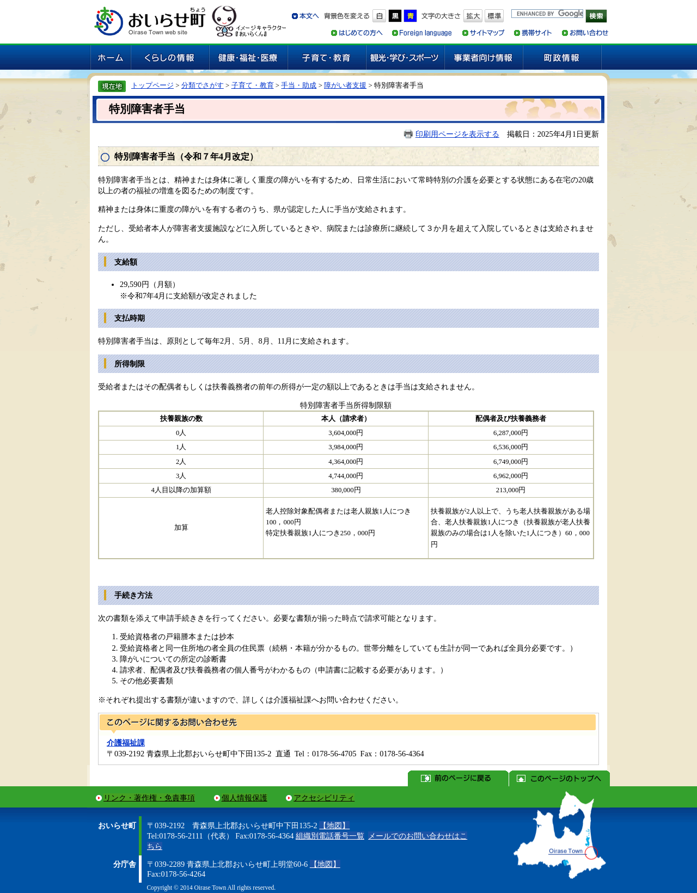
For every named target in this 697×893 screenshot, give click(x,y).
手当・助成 (298, 85)
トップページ (152, 85)
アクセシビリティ (324, 797)
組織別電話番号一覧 (330, 835)
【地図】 (334, 825)
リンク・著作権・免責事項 (149, 797)
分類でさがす (202, 85)
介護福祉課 (126, 742)
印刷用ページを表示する (457, 134)
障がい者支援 (345, 85)
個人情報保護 (244, 797)
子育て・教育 (252, 85)
